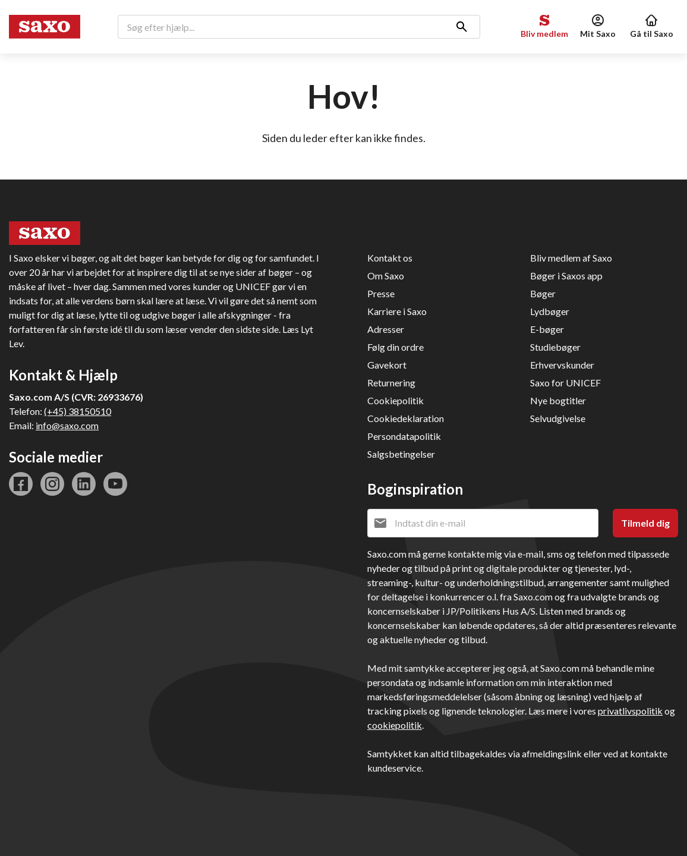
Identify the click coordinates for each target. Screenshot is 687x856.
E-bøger (547, 329)
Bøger (543, 293)
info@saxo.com (67, 425)
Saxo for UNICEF (565, 382)
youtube (115, 484)
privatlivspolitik (630, 710)
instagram (52, 484)
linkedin (84, 484)
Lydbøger (549, 311)
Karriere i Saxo (397, 311)
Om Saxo (385, 275)
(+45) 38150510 (77, 411)
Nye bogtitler (558, 400)
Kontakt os (389, 257)
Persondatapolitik (404, 436)
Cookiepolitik (395, 400)
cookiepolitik (394, 725)
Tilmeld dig (645, 522)
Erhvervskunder (562, 364)
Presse (381, 293)
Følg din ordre (395, 347)
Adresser (385, 329)
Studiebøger (555, 347)
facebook (21, 484)
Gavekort (386, 364)
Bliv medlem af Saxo (571, 257)
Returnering (391, 382)
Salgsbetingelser (401, 454)
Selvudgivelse (557, 418)
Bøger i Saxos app (566, 275)
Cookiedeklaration (405, 418)
